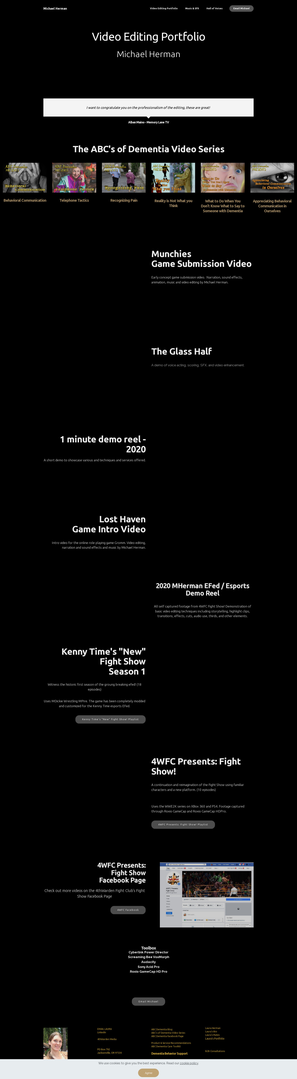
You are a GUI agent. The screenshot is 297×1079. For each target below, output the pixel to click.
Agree (148, 1073)
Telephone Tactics (74, 203)
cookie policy (189, 1063)
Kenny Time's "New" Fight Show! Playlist (110, 724)
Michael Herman (55, 8)
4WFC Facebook (128, 914)
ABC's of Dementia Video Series (168, 1051)
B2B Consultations (215, 1057)
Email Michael (241, 8)
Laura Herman (212, 1036)
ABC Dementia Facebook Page (167, 1055)
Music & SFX (192, 8)
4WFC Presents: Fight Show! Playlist (183, 829)
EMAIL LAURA (104, 1044)
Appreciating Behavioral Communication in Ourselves (272, 214)
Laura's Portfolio (214, 1046)
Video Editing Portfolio (164, 8)
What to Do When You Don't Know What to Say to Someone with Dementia (223, 214)
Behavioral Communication (24, 203)
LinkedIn (101, 1048)
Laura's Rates (212, 1043)
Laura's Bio (211, 1039)
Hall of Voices (214, 8)
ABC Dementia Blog (161, 1048)
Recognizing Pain (123, 203)
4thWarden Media (106, 1054)
